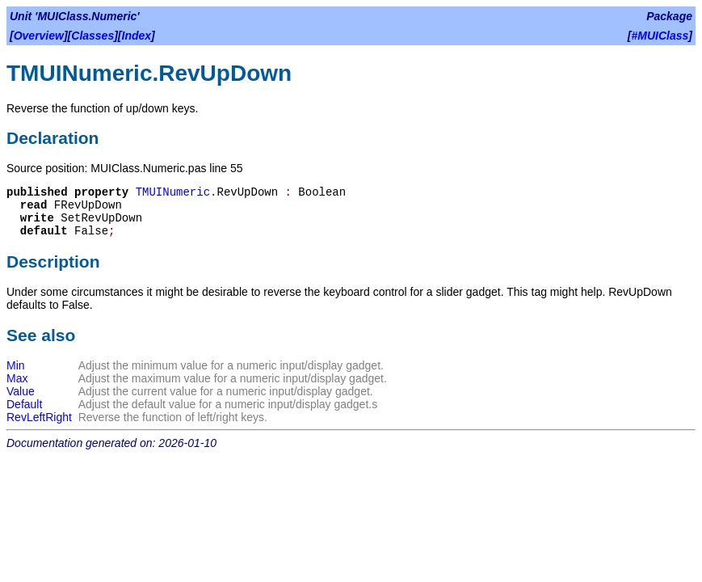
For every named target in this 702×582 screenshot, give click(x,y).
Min (15, 365)
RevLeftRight (39, 417)
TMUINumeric (173, 192)
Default (24, 404)
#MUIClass (660, 35)
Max (16, 378)
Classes (92, 35)
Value (20, 391)
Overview (39, 35)
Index (137, 35)
